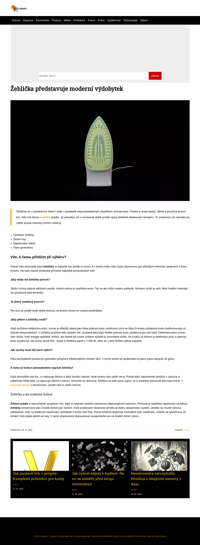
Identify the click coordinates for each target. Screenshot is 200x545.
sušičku (45, 217)
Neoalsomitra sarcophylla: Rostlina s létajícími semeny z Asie (156, 478)
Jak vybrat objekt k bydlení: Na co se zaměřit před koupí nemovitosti (98, 478)
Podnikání (79, 20)
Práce (91, 20)
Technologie (130, 20)
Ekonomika (42, 20)
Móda (67, 20)
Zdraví (144, 20)
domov (186, 430)
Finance (56, 20)
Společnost (114, 20)
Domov (16, 20)
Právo (101, 20)
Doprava (28, 20)
